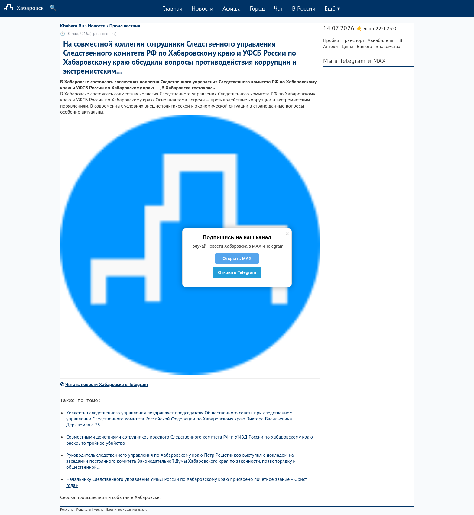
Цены (347, 46)
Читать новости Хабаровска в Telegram (106, 384)
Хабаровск (22, 7)
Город (257, 8)
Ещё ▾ (332, 8)
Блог (109, 510)
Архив (98, 510)
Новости (202, 8)
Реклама (66, 510)
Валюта (364, 46)
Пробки (331, 40)
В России (304, 8)
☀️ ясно (377, 28)
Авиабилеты (380, 40)
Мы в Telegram (344, 61)
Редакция (83, 510)
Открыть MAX (237, 258)
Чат (278, 8)
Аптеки (330, 46)
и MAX (377, 61)
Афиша (231, 8)
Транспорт (353, 40)
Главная (172, 8)
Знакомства (388, 46)
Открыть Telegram (237, 272)
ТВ (399, 40)
